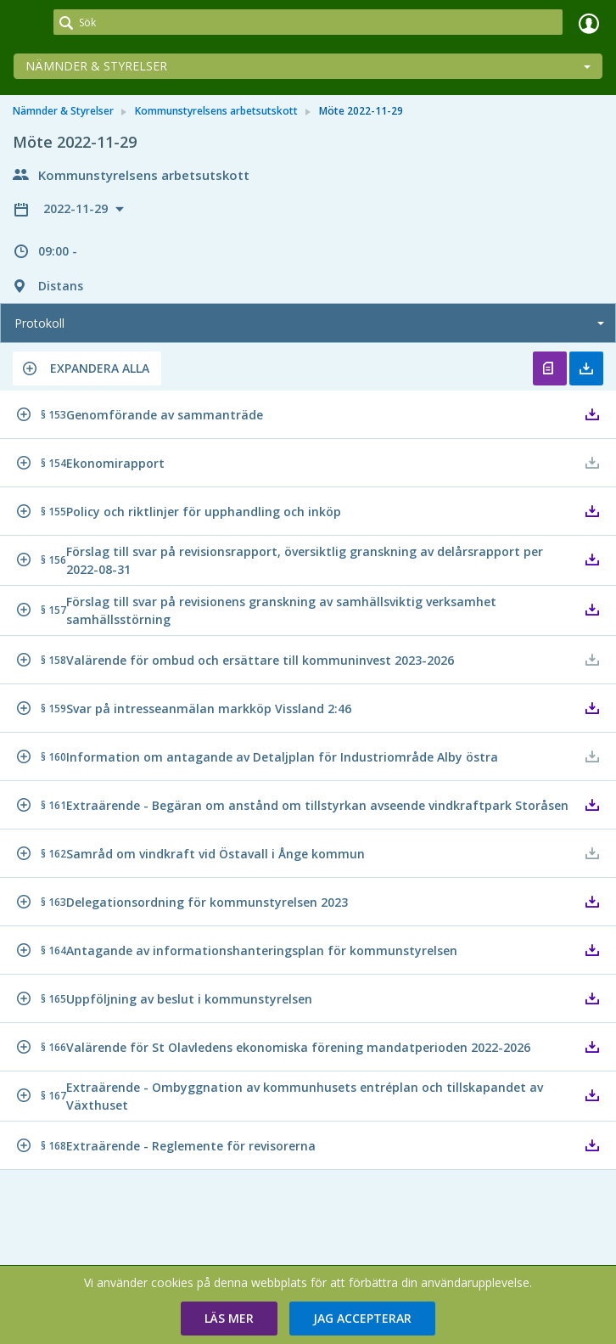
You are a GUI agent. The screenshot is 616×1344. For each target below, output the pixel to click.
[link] (27, 23)
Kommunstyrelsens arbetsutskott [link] (216, 111)
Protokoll (39, 323)
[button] (87, 368)
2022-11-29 (77, 208)
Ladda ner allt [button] (586, 368)
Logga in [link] (588, 23)
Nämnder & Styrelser (96, 66)
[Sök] (308, 22)
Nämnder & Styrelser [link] (63, 111)
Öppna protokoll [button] (550, 368)
